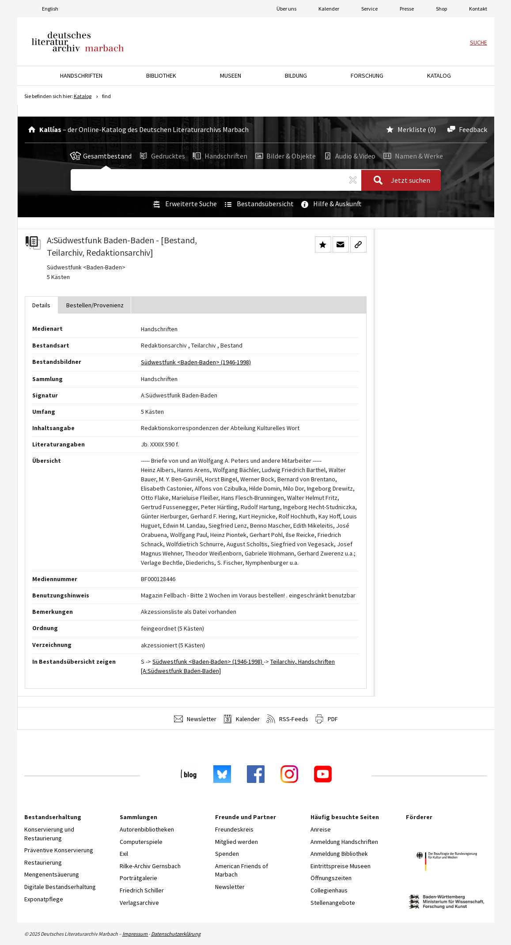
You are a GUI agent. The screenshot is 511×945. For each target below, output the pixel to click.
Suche (478, 42)
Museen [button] (230, 75)
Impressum (135, 933)
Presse (407, 8)
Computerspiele (141, 842)
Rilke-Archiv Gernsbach (150, 866)
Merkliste (405, 129)
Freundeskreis (234, 829)
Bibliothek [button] (161, 75)
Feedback (465, 129)
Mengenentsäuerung (51, 874)
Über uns (286, 8)
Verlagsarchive (139, 903)
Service (369, 8)
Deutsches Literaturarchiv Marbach (77, 41)
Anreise (320, 829)
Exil (124, 854)
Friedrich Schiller (142, 890)
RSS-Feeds (287, 718)
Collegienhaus (329, 890)
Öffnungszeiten (331, 878)
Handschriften (219, 155)
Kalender (328, 8)
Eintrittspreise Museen (340, 866)
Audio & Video (349, 155)
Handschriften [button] (81, 75)
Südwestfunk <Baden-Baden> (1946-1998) (196, 362)
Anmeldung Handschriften (344, 842)
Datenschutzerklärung (176, 933)
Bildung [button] (296, 75)
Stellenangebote (332, 903)
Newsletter (195, 718)
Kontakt (478, 8)
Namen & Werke (411, 155)
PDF (326, 718)
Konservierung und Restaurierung (49, 833)
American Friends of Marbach (241, 870)
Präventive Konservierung (58, 850)
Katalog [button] (439, 75)
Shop (441, 8)
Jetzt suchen (399, 180)
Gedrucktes (161, 155)
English (50, 8)
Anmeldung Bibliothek (339, 854)
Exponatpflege (43, 899)
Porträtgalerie (138, 878)
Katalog (82, 96)
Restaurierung (43, 862)
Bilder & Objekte (285, 155)
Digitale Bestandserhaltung (60, 887)
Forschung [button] (367, 75)
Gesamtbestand (100, 155)
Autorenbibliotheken (147, 829)
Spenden (227, 854)
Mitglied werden (236, 842)
